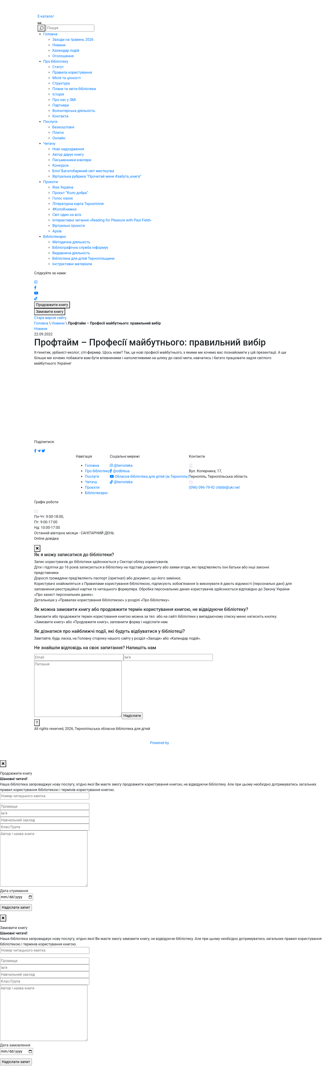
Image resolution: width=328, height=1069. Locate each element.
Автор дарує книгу (68, 154)
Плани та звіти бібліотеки (74, 89)
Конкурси (60, 165)
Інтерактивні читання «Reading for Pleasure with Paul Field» (102, 220)
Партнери (60, 105)
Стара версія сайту (50, 318)
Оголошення (63, 56)
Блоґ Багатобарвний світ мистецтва (83, 171)
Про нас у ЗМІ (64, 100)
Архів (57, 231)
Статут (58, 67)
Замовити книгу (49, 311)
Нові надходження (68, 149)
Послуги (50, 121)
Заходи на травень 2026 (72, 39)
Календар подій (65, 50)
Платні (58, 132)
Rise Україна (62, 187)
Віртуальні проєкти (68, 225)
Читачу (49, 143)
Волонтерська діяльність (73, 111)
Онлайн (58, 138)
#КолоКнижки (64, 209)
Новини (58, 45)
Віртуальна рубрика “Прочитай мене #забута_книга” (96, 176)
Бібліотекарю (54, 236)
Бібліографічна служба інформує (80, 247)
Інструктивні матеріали (72, 264)
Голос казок (62, 198)
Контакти (60, 116)
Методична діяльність (71, 242)
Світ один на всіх (66, 215)
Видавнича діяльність (71, 253)
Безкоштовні (63, 127)
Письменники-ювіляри (71, 160)
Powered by (194, 743)
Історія (58, 94)
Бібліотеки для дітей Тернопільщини (83, 258)
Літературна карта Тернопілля (78, 204)
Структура (61, 83)
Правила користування (72, 72)
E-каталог (46, 16)
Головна (50, 34)
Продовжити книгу (52, 305)
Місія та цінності (66, 78)
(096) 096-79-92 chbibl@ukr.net (214, 487)
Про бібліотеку (55, 61)
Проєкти (50, 182)
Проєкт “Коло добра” (70, 193)
